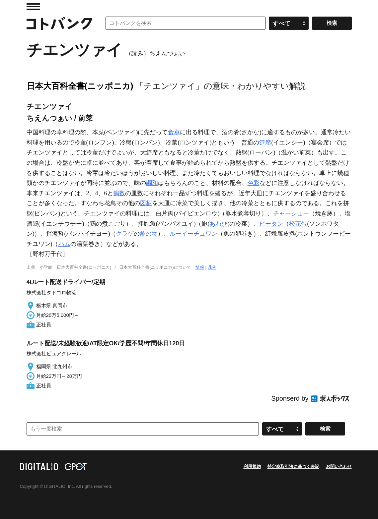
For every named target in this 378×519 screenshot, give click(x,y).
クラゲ (125, 233)
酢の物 (149, 233)
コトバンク (59, 23)
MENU (33, 6)
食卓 (174, 132)
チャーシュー (291, 213)
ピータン (271, 223)
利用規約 (252, 466)
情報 (199, 267)
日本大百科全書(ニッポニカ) (80, 85)
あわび (218, 223)
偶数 (119, 193)
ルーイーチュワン (193, 233)
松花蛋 (298, 223)
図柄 (146, 203)
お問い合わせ (339, 466)
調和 (152, 183)
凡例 (212, 267)
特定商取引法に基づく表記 (293, 466)
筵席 (265, 142)
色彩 (254, 183)
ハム (64, 244)
